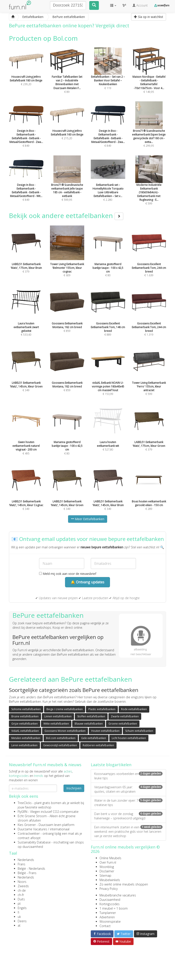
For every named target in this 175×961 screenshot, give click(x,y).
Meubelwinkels (110, 880)
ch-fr (21, 895)
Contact (105, 926)
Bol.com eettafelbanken (60, 738)
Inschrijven (73, 788)
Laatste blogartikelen (111, 764)
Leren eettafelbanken (24, 745)
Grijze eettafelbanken (24, 723)
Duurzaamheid (110, 900)
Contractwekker (29, 833)
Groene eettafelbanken (122, 723)
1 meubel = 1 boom (114, 908)
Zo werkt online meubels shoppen (124, 884)
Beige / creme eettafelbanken (64, 709)
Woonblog (107, 867)
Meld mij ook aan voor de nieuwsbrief (67, 574)
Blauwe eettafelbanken (89, 723)
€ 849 (26, 130)
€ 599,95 (67, 184)
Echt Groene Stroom (32, 816)
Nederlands (26, 860)
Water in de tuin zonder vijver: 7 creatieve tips (128, 802)
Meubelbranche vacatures (118, 895)
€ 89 (67, 76)
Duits (21, 899)
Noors (22, 882)
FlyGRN (22, 812)
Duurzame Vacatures (32, 829)
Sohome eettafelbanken (26, 709)
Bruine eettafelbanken (25, 716)
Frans (21, 864)
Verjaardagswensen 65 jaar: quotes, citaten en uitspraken (128, 789)
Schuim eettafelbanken (139, 731)
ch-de (22, 890)
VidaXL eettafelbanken (25, 731)
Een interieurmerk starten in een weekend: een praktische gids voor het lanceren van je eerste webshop (128, 831)
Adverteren (107, 917)
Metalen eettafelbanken (25, 738)
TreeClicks (25, 803)
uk (19, 917)
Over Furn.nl (108, 862)
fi (18, 912)
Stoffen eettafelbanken (91, 716)
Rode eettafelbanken (134, 709)
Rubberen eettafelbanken (98, 745)
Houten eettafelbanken (105, 731)
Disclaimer (107, 871)
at (19, 925)
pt (19, 903)
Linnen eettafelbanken (58, 716)
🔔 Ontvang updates (87, 582)
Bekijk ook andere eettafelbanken (66, 215)
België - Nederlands (31, 868)
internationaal (59, 829)
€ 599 (149, 186)
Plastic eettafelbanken (101, 709)
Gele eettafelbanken (93, 738)
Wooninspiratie (110, 921)
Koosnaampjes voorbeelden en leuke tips (128, 776)
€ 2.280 (108, 184)
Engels (22, 908)
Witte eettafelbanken (56, 723)
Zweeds (23, 886)
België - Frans (27, 873)
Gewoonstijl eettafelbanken (60, 745)
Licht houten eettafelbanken (129, 738)
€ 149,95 (149, 76)
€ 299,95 (149, 130)
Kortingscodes (110, 904)
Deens (22, 921)
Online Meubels (110, 858)
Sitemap (105, 875)
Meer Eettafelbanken (87, 519)
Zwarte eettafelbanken (125, 716)
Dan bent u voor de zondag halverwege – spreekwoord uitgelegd (128, 816)
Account (140, 5)
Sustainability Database (34, 842)
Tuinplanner (108, 913)
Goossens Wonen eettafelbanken (65, 731)
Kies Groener (27, 825)
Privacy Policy (109, 889)
